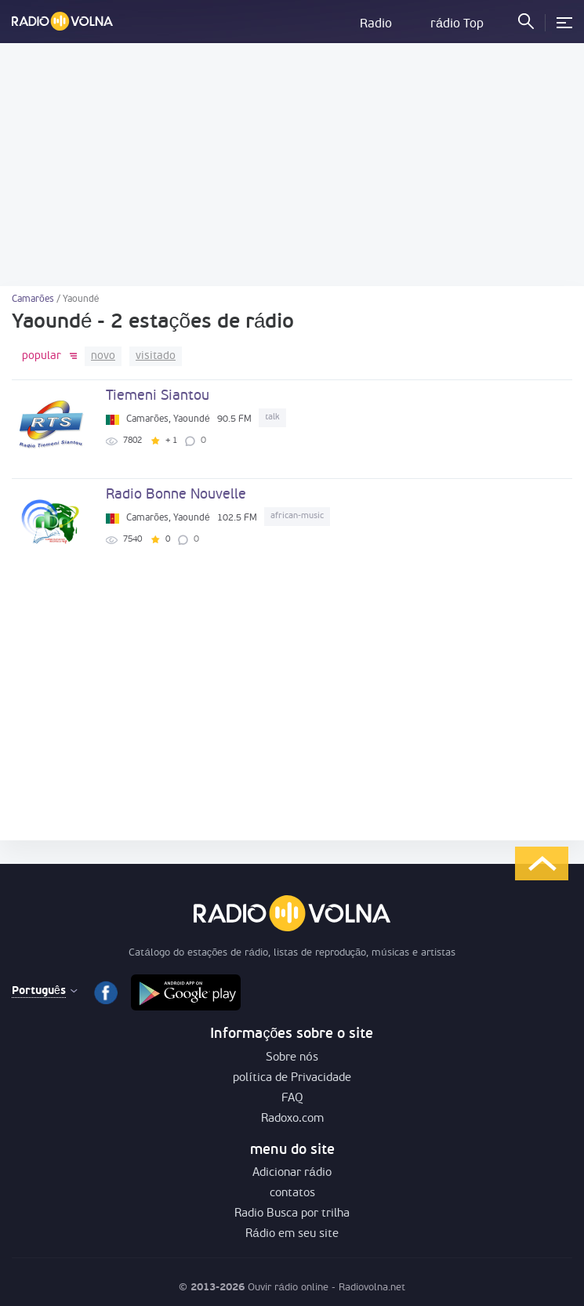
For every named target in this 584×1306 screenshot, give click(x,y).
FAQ (292, 1099)
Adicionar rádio (291, 1173)
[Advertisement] (292, 164)
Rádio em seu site (291, 1234)
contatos (292, 1193)
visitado (156, 356)
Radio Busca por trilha (292, 1214)
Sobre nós (291, 1058)
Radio (376, 24)
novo (103, 356)
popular (41, 356)
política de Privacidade (291, 1078)
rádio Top (457, 24)
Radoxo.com (292, 1119)
